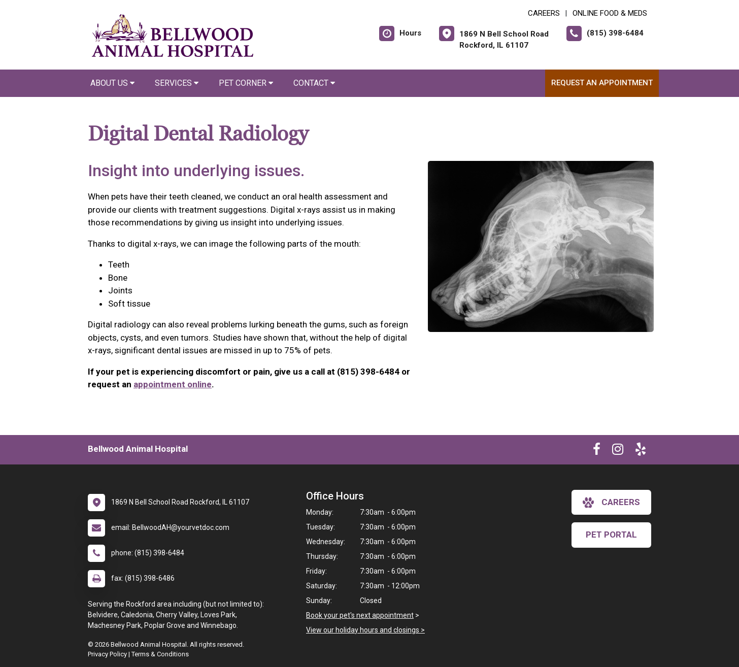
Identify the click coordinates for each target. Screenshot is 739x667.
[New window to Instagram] (617, 451)
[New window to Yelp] (640, 451)
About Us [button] (112, 83)
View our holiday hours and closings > (365, 630)
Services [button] (176, 83)
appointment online (172, 384)
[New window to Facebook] (597, 451)
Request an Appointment (602, 82)
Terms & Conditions (160, 654)
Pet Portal (611, 534)
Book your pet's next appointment (360, 615)
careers (611, 502)
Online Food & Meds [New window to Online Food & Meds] (610, 13)
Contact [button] (314, 83)
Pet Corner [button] (246, 83)
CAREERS (544, 13)
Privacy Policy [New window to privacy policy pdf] (107, 654)
